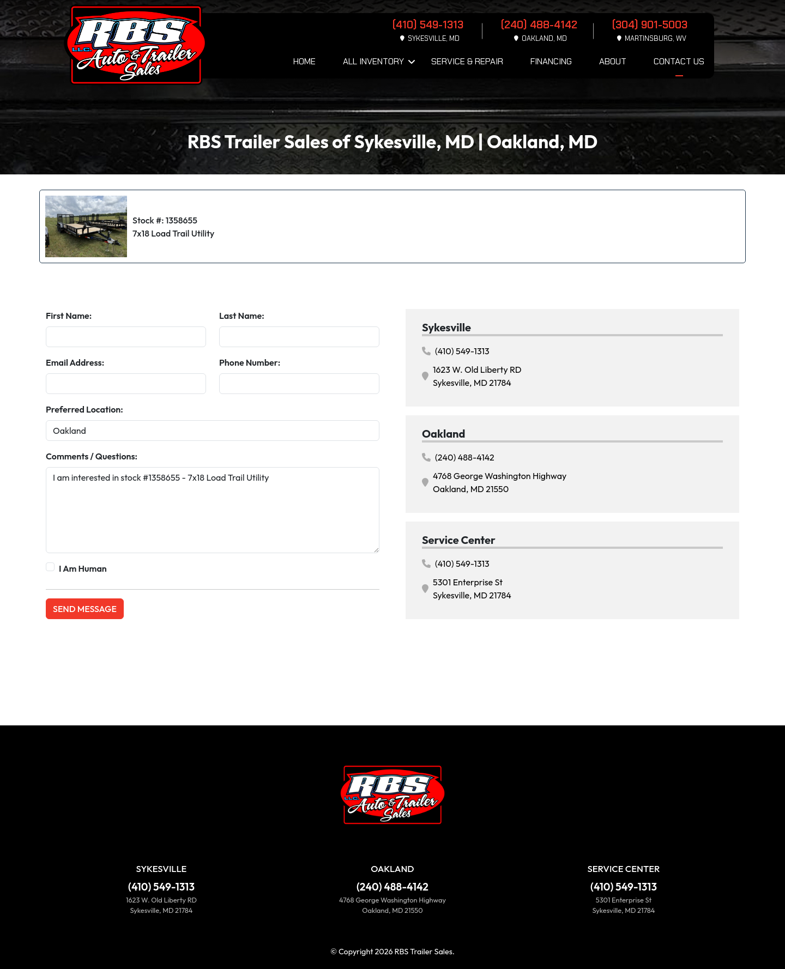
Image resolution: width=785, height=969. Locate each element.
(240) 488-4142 (458, 457)
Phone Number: (249, 362)
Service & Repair (467, 61)
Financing (551, 61)
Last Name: (241, 315)
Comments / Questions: (91, 456)
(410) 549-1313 (456, 351)
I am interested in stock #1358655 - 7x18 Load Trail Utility (212, 510)
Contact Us (679, 61)
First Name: (69, 315)
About (612, 61)
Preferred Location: (84, 409)
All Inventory (373, 61)
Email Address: (75, 362)
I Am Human (83, 568)
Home (304, 61)
